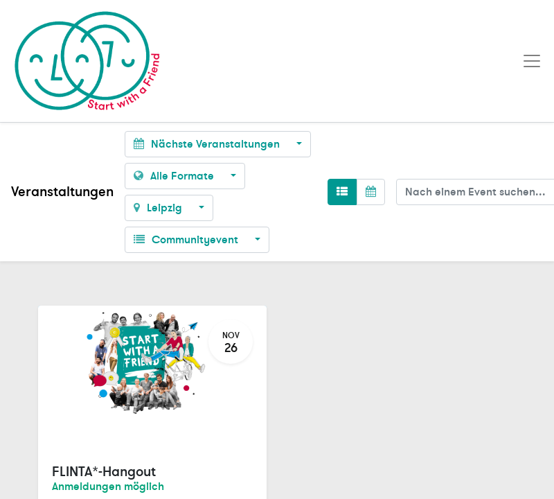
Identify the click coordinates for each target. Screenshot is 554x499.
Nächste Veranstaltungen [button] (208, 144)
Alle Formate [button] (175, 176)
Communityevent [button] (187, 239)
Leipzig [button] (159, 208)
